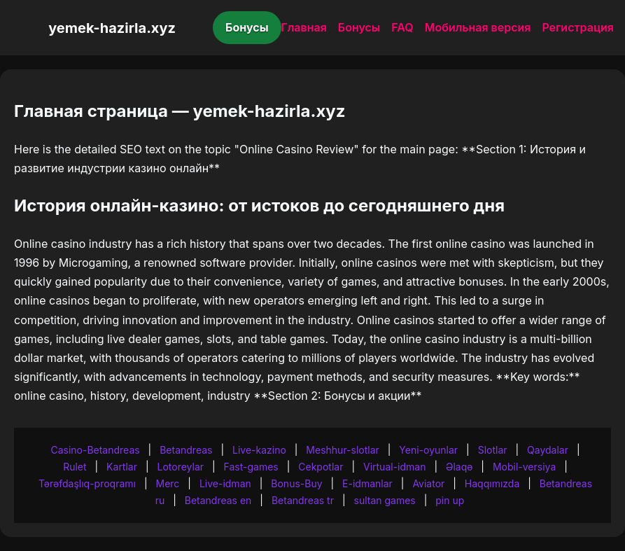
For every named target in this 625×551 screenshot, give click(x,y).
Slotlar (492, 450)
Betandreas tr (303, 500)
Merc (168, 483)
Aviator (428, 483)
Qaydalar (547, 450)
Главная (304, 27)
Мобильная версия (478, 27)
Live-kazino (259, 450)
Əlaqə (459, 467)
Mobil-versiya (524, 467)
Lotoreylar (180, 467)
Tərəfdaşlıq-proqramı (87, 483)
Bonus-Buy (296, 483)
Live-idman (225, 483)
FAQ (402, 27)
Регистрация (578, 27)
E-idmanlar (367, 483)
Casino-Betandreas (94, 450)
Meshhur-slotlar (342, 450)
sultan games (385, 500)
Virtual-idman (394, 467)
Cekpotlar (320, 467)
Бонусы (247, 27)
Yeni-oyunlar (428, 450)
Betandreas (186, 450)
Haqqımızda (492, 483)
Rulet (74, 467)
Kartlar (121, 467)
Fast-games (251, 467)
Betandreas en (218, 500)
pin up (449, 500)
